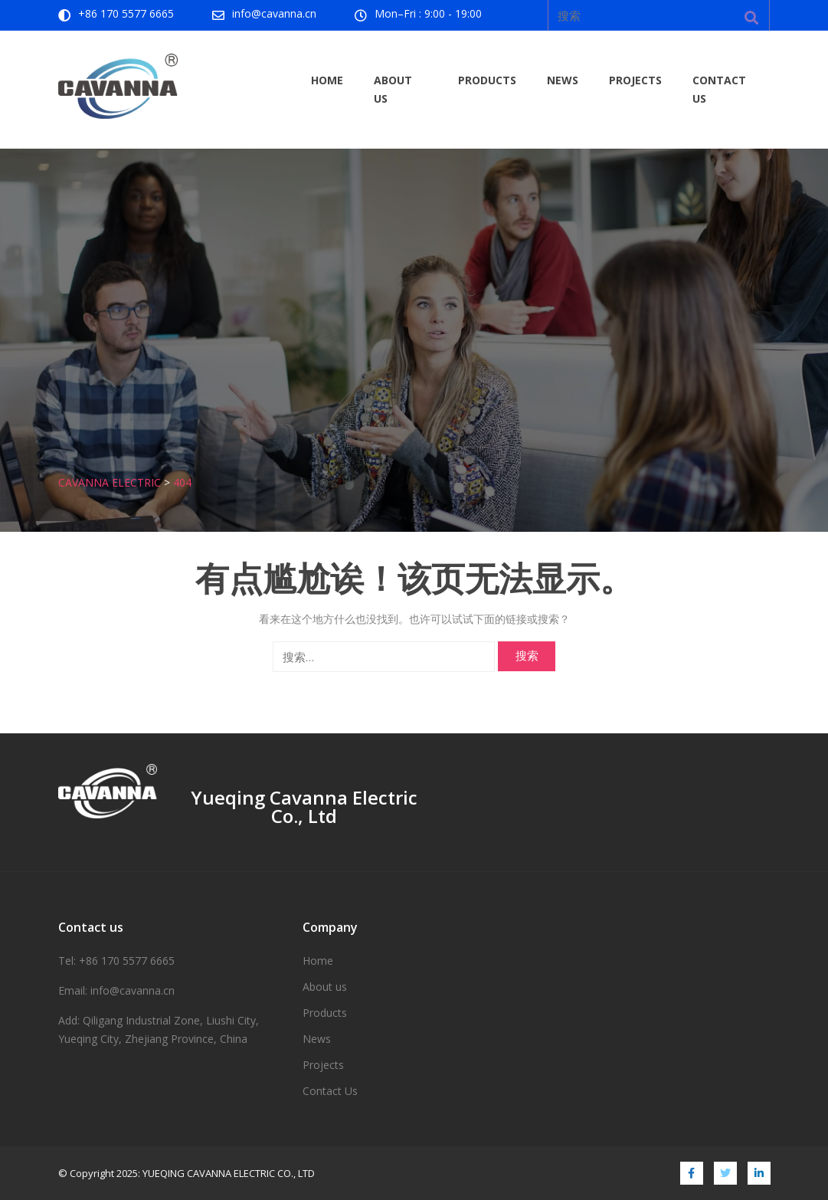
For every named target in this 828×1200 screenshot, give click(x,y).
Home (327, 80)
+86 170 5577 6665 (126, 13)
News (562, 80)
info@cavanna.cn (274, 13)
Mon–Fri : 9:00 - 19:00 (428, 13)
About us (393, 89)
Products (487, 80)
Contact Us (719, 89)
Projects (635, 80)
